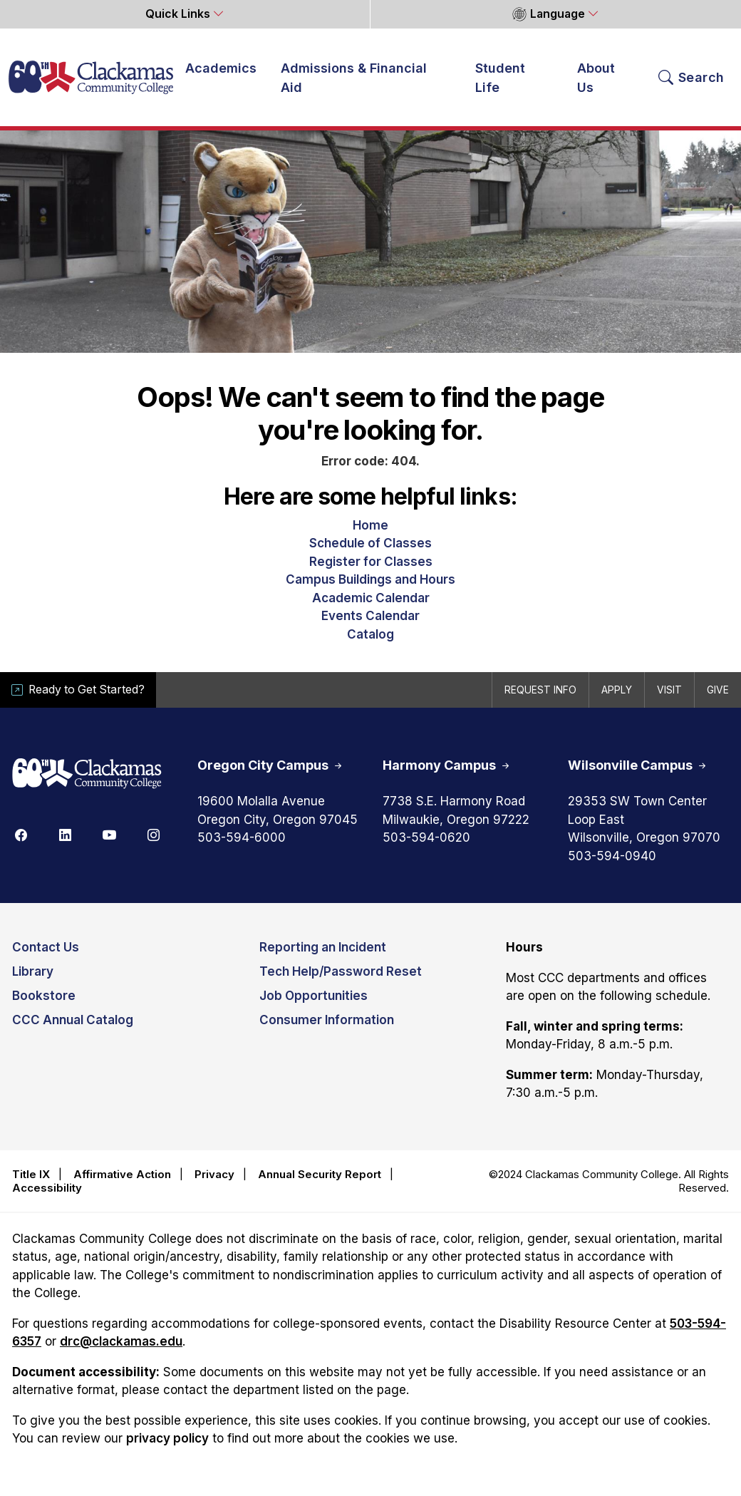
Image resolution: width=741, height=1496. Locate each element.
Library (32, 971)
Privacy (214, 1174)
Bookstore (44, 996)
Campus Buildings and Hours (370, 579)
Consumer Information (326, 1020)
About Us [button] (596, 78)
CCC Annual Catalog (72, 1020)
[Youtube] (109, 833)
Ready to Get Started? (78, 689)
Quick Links (179, 14)
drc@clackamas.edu (121, 1341)
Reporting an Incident (322, 947)
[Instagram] (153, 833)
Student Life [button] (500, 78)
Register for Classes (370, 561)
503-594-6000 (241, 837)
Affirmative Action (122, 1174)
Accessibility (47, 1188)
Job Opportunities (313, 996)
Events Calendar (370, 616)
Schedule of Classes (370, 543)
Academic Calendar (371, 598)
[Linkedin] (64, 833)
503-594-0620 (426, 837)
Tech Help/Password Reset (340, 971)
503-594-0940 (612, 856)
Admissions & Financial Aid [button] (354, 78)
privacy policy (167, 1438)
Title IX (31, 1174)
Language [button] (548, 14)
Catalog (370, 634)
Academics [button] (220, 68)
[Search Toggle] (691, 77)
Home (370, 525)
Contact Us (45, 947)
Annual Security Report (319, 1174)
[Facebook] (20, 833)
